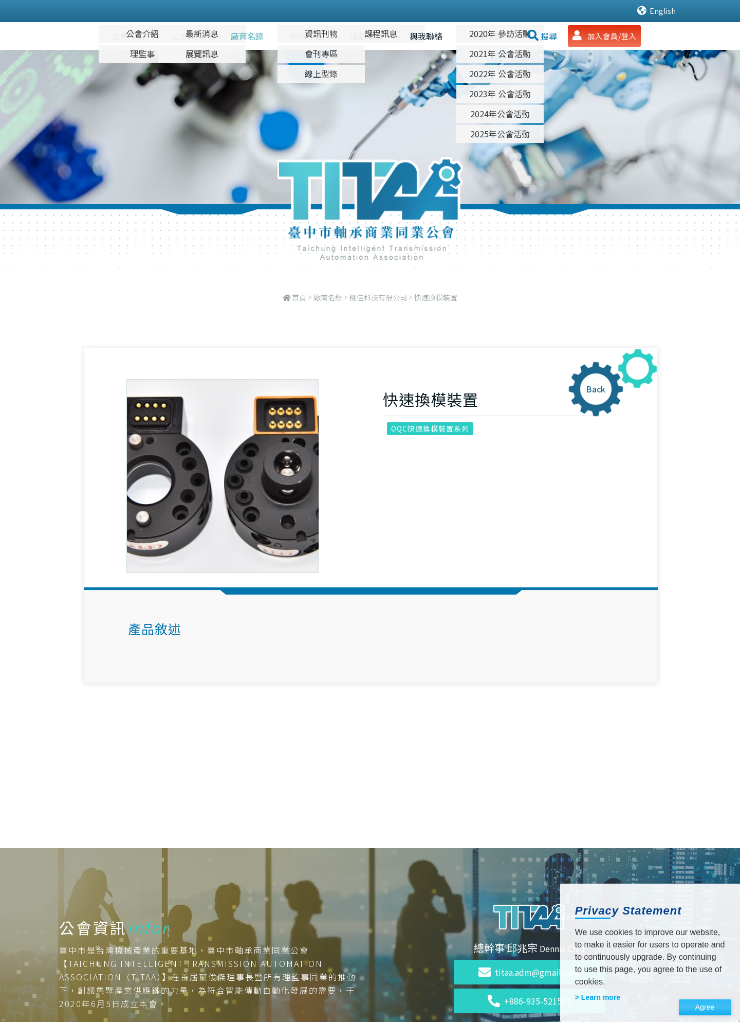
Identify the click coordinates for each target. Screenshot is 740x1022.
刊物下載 (306, 36)
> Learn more (597, 997)
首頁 (299, 297)
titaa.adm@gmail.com (529, 972)
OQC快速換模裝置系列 (430, 428)
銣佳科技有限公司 (378, 297)
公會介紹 (128, 36)
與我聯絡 (426, 36)
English (656, 11)
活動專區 (366, 36)
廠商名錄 (247, 36)
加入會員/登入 (604, 35)
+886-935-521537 (529, 1001)
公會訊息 (187, 36)
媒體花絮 (485, 36)
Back (595, 389)
